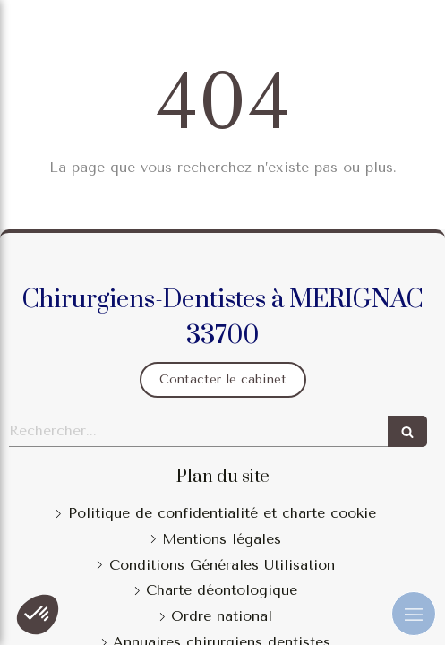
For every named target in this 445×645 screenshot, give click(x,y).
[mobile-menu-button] (413, 613)
